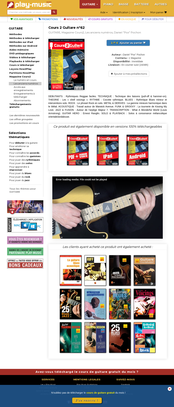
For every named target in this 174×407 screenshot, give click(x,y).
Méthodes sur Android (23, 45)
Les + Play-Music (48, 384)
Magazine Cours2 (20, 76)
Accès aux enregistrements (23, 89)
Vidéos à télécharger (22, 57)
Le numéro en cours (25, 80)
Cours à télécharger (21, 65)
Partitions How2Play (22, 72)
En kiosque (127, 19)
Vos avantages (21, 19)
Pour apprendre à (19, 168)
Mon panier (158, 12)
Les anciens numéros (26, 83)
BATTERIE (141, 4)
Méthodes (15, 34)
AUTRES (161, 4)
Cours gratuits (101, 19)
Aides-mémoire (19, 49)
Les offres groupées (20, 119)
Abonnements (22, 100)
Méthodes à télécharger (24, 38)
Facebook (125, 384)
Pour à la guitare (23, 143)
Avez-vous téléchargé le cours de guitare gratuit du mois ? (87, 371)
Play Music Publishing (87, 384)
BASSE (124, 4)
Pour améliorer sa (19, 148)
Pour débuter (153, 19)
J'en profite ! (87, 400)
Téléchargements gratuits (20, 105)
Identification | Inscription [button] (129, 12)
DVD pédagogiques (21, 53)
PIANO (108, 4)
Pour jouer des (24, 160)
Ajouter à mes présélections (129, 73)
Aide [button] (104, 12)
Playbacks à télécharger (24, 61)
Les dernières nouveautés (24, 115)
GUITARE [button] (90, 4)
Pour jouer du (20, 173)
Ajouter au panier (128, 42)
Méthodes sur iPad (21, 42)
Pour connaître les (24, 153)
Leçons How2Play (20, 69)
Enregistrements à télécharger (24, 95)
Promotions (48, 19)
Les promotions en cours (24, 123)
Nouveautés (73, 19)
